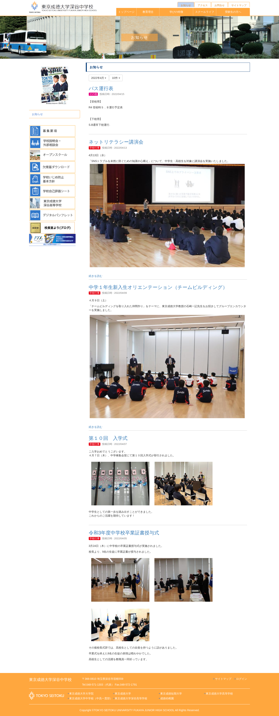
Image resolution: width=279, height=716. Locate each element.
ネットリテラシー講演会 (116, 142)
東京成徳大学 (123, 693)
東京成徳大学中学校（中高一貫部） (91, 698)
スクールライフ (204, 11)
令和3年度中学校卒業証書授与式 (124, 532)
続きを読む (95, 275)
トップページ (126, 11)
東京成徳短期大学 (171, 693)
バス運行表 (101, 88)
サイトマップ (223, 678)
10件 (116, 77)
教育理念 (148, 11)
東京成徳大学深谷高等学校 (131, 698)
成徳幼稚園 (167, 698)
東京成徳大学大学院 (81, 693)
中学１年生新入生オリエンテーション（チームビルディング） (158, 287)
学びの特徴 (176, 11)
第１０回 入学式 (108, 438)
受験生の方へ (233, 11)
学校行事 (95, 147)
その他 (93, 94)
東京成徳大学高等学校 (219, 693)
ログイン (241, 678)
